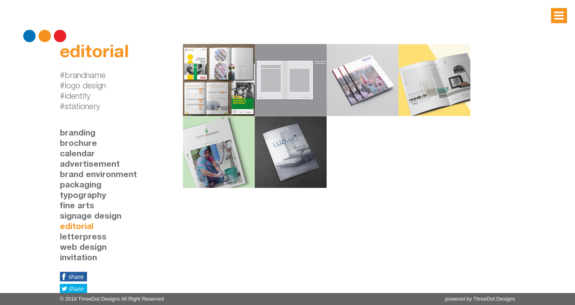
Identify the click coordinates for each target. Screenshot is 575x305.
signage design (90, 217)
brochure (78, 144)
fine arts (77, 206)
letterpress (83, 237)
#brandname (83, 76)
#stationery (80, 107)
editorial (76, 227)
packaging (80, 185)
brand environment (98, 175)
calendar (77, 154)
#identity (75, 97)
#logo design (83, 86)
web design (83, 248)
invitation (78, 258)
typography (83, 196)
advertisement (90, 165)
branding (77, 134)
